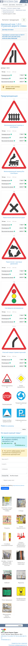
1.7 (14, 236)
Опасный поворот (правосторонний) (14, 352)
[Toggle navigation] (24, 19)
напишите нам (10, 88)
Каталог (5, 4)
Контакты (19, 4)
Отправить (5, 488)
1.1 (14, 99)
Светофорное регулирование (14, 308)
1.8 (14, 282)
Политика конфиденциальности (18, 645)
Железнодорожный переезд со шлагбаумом (14, 126)
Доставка (12, 4)
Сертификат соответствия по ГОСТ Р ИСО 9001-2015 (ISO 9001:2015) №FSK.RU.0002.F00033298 (13, 36)
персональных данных (18, 485)
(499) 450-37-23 (8, 443)
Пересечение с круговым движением (14, 263)
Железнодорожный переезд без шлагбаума (14, 172)
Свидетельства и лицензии (19, 643)
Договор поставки (7, 29)
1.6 (14, 191)
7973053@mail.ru (20, 445)
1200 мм (14, 72)
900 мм (9, 72)
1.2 (14, 145)
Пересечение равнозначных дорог (14, 217)
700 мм (3, 72)
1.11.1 (14, 326)
